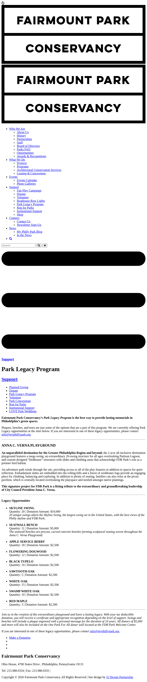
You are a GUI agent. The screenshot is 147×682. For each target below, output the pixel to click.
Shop (20, 214)
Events (13, 176)
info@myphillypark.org (16, 434)
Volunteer (23, 197)
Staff (20, 142)
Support (14, 187)
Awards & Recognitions (31, 156)
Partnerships (24, 139)
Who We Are (17, 128)
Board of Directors (28, 146)
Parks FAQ (23, 149)
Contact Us (24, 221)
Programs (23, 166)
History (21, 135)
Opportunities (25, 152)
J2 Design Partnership (119, 677)
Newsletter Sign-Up (29, 224)
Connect (14, 218)
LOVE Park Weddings (23, 411)
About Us (23, 132)
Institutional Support (29, 211)
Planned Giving (18, 387)
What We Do (17, 159)
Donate (21, 194)
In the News (24, 235)
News (12, 228)
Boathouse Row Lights (31, 200)
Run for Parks (25, 207)
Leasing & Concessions (31, 173)
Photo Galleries (26, 183)
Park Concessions (20, 401)
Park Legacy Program (30, 204)
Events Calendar (27, 180)
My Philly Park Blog (29, 231)
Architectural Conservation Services (39, 170)
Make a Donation (19, 637)
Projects (22, 163)
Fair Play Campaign (29, 190)
